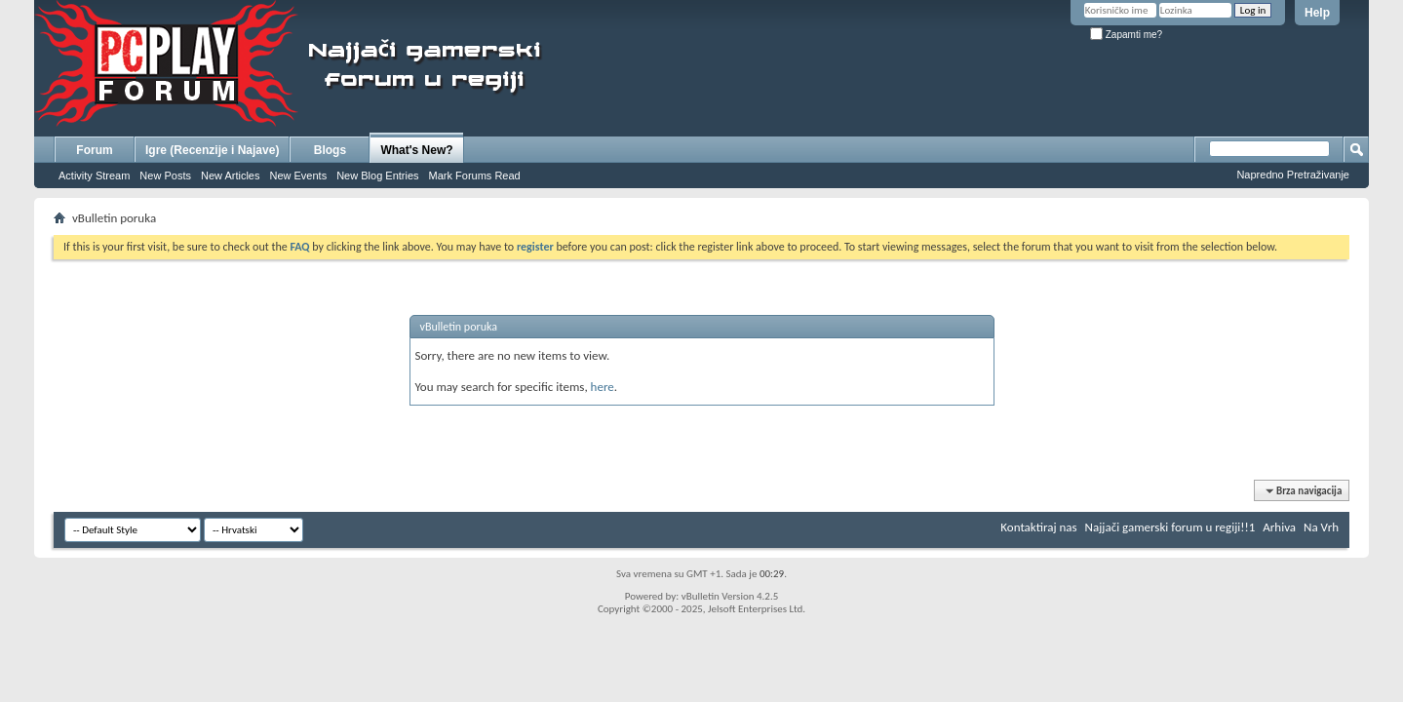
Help (1317, 13)
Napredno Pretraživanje (1292, 174)
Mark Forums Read (475, 175)
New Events (298, 175)
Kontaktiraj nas (1038, 527)
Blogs (330, 150)
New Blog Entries (377, 175)
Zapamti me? (1126, 34)
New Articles (230, 175)
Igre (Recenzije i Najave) (212, 150)
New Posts (165, 175)
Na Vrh (1321, 527)
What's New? (416, 150)
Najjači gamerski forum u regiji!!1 (1170, 527)
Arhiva (1279, 527)
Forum (94, 150)
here (602, 386)
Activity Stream (94, 175)
